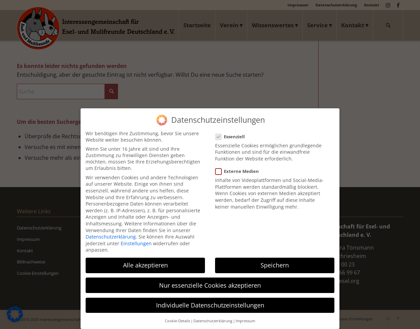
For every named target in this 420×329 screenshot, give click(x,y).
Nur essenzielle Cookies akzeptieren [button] (210, 281)
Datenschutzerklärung (111, 232)
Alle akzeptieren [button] (145, 261)
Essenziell (232, 132)
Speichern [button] (275, 261)
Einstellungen (136, 239)
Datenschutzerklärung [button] (212, 316)
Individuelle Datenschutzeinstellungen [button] (210, 300)
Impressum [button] (245, 316)
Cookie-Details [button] (177, 316)
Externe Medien (240, 167)
